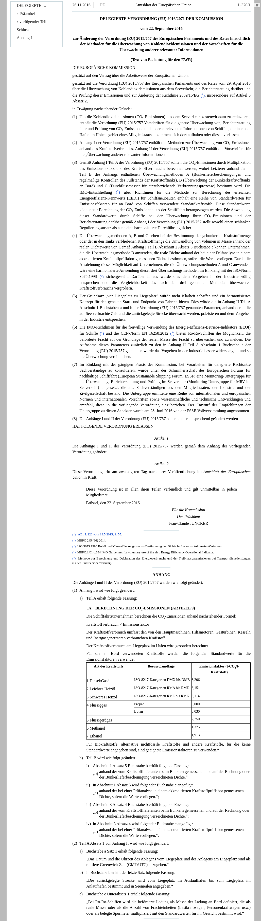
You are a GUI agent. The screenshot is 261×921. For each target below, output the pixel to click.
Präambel (26, 13)
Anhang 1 (25, 37)
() (203, 95)
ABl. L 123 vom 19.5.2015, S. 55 (99, 534)
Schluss (23, 30)
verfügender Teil (31, 22)
